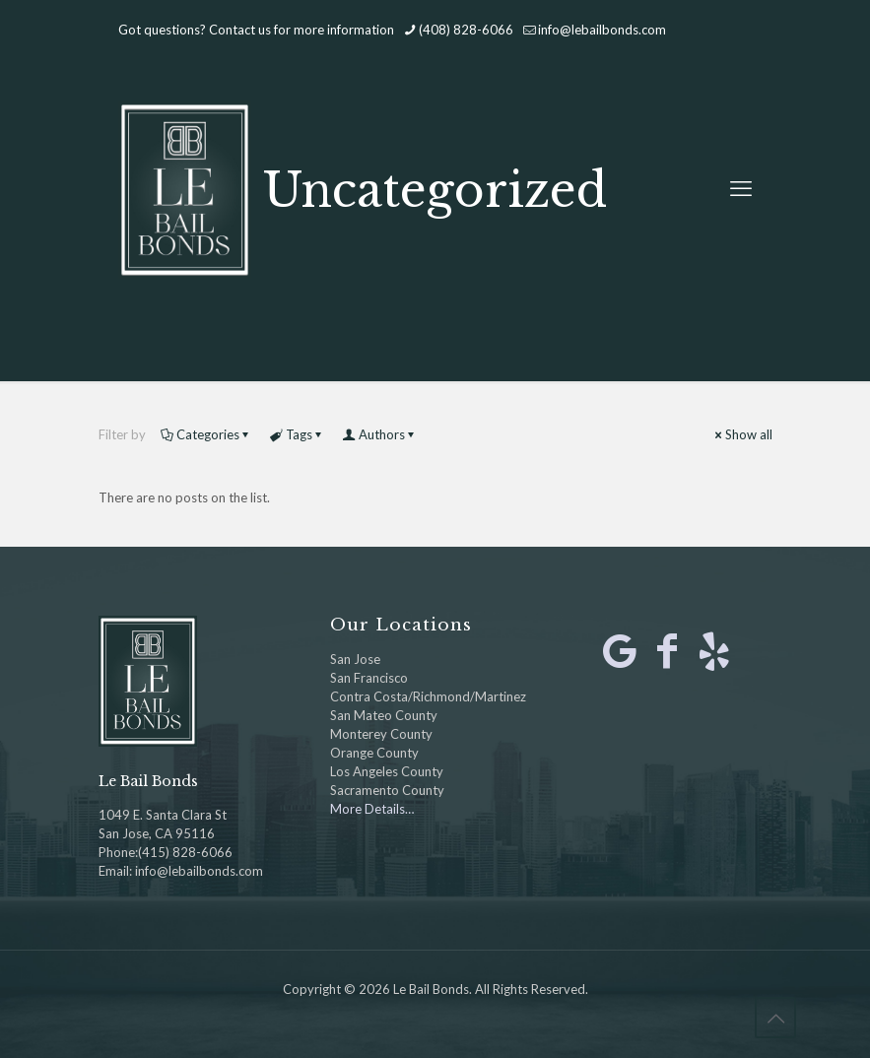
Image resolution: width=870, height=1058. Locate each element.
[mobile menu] (741, 188)
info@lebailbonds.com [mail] (602, 29)
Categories (206, 434)
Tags (297, 434)
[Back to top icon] (775, 1017)
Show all (742, 434)
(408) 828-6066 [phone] (466, 29)
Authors (380, 434)
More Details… (372, 809)
